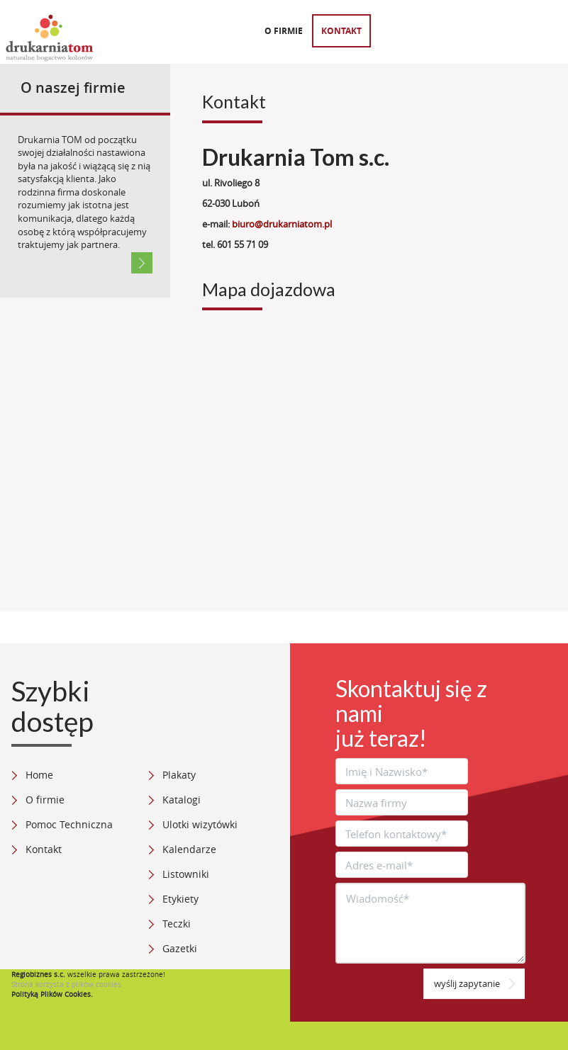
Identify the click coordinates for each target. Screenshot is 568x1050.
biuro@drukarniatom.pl (282, 224)
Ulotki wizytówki (200, 824)
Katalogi (181, 799)
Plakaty (179, 774)
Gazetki (179, 948)
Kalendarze (189, 849)
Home (39, 774)
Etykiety (180, 898)
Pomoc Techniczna (69, 824)
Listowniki (185, 874)
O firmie (283, 31)
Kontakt (341, 31)
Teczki (176, 923)
